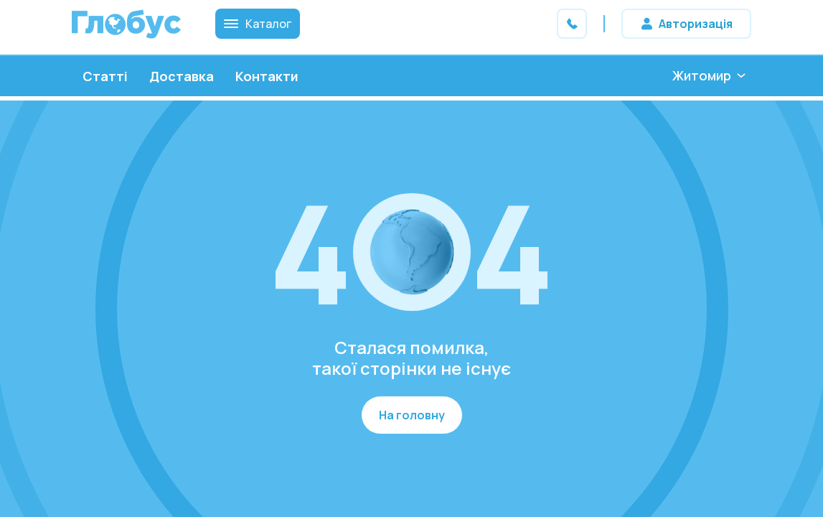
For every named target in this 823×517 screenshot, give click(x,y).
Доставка (181, 76)
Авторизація (696, 24)
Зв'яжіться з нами (572, 24)
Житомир (701, 75)
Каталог (257, 24)
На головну (412, 415)
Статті (105, 76)
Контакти (266, 76)
